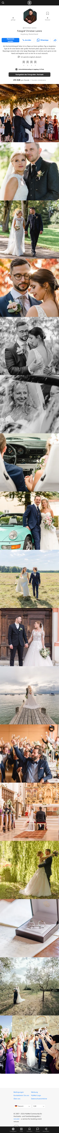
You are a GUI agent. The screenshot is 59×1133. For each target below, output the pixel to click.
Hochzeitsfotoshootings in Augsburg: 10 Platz (31, 69)
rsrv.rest (16, 1119)
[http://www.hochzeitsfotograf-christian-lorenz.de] (55, 40)
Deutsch (19, 1106)
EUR (35, 1106)
